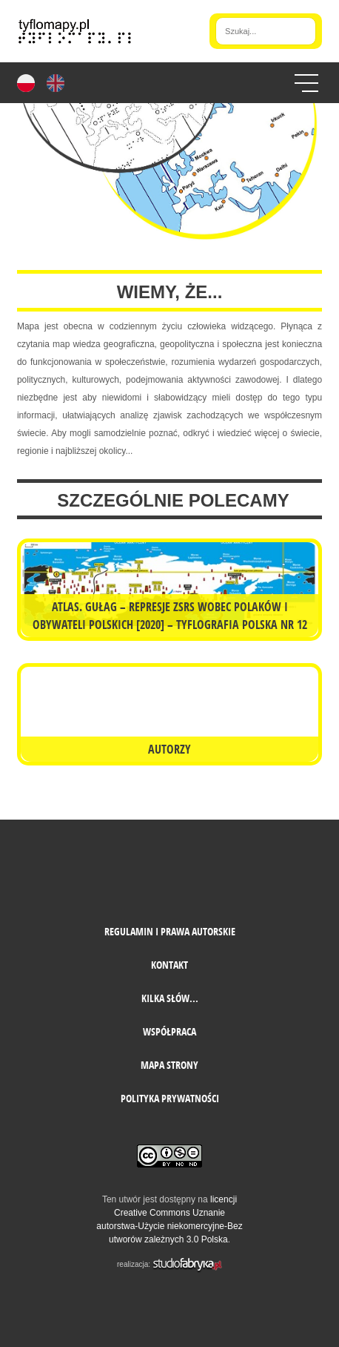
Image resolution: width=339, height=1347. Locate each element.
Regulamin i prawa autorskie (169, 931)
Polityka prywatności (170, 1098)
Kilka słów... (169, 998)
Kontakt (169, 965)
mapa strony (169, 1065)
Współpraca (169, 1031)
